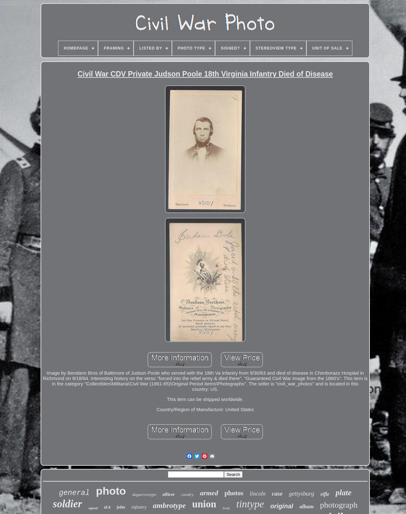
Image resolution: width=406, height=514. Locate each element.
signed (93, 508)
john (121, 507)
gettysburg (301, 493)
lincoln (257, 494)
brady (226, 508)
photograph (338, 505)
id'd (107, 507)
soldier (67, 504)
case (277, 493)
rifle (324, 494)
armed (209, 493)
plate (343, 492)
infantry (139, 507)
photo (111, 491)
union (204, 504)
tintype (250, 504)
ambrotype (169, 505)
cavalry (187, 494)
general (74, 493)
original (281, 506)
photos (234, 493)
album (306, 507)
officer (168, 494)
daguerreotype (144, 494)
